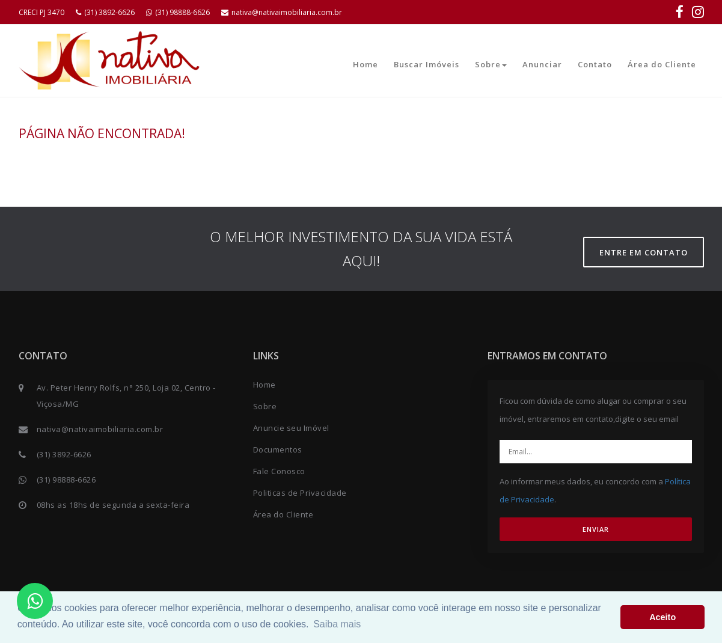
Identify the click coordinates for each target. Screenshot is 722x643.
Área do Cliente (662, 64)
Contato (595, 64)
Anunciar (542, 64)
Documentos (277, 449)
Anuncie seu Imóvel (291, 427)
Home (365, 64)
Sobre (491, 64)
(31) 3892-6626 (105, 12)
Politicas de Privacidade (300, 492)
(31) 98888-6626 (178, 12)
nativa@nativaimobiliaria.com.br (281, 12)
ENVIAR (596, 529)
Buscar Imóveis (426, 64)
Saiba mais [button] (337, 624)
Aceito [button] (662, 617)
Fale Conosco (279, 471)
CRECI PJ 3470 (41, 12)
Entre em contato (643, 252)
